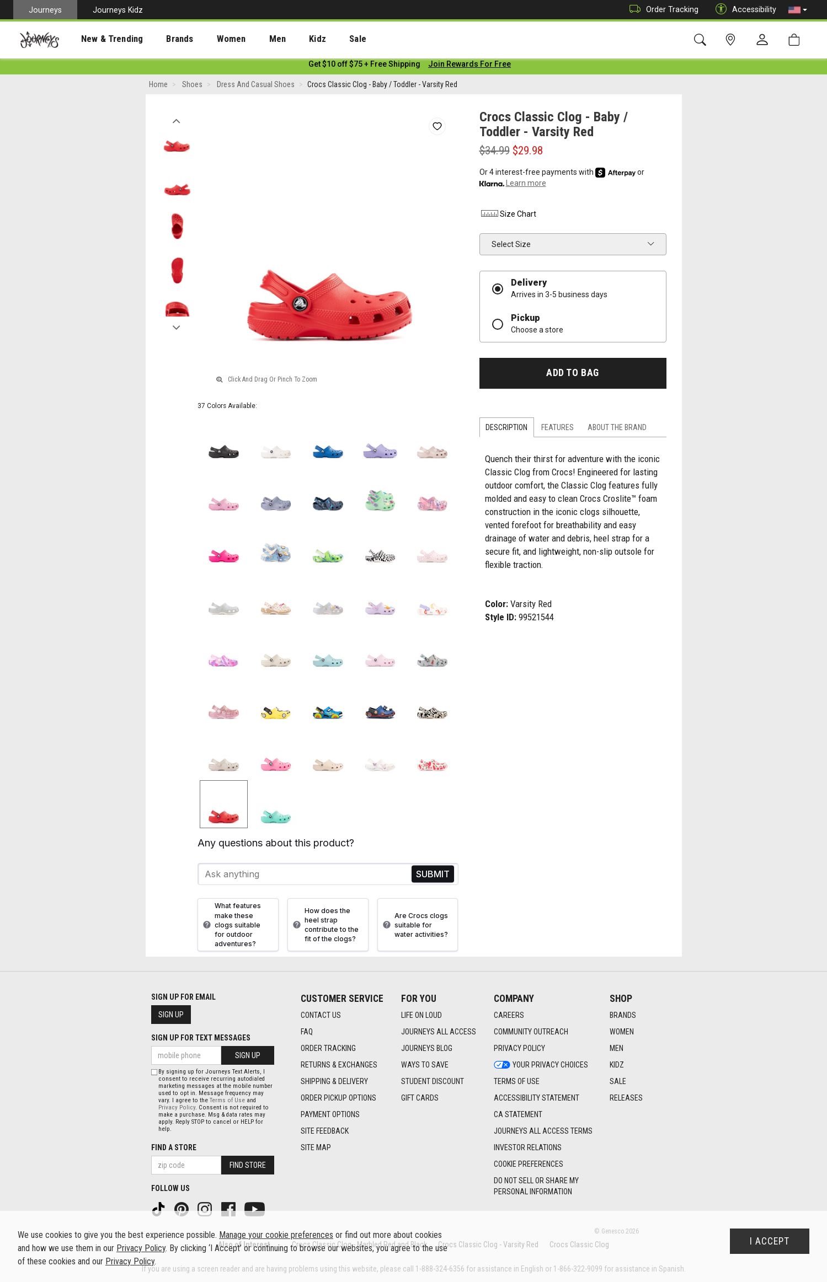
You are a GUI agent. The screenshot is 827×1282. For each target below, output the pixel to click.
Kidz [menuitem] (283, 39)
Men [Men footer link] (616, 1048)
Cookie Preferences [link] (528, 1164)
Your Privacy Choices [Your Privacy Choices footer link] (541, 1065)
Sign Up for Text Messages (200, 1037)
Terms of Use (227, 1100)
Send (433, 876)
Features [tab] (557, 429)
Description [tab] (506, 429)
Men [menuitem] (248, 39)
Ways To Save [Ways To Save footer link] (425, 1065)
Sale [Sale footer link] (618, 1081)
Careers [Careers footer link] (509, 1015)
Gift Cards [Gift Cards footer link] (420, 1098)
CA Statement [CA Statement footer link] (518, 1115)
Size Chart (507, 216)
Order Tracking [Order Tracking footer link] (328, 1048)
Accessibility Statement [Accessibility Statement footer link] (536, 1098)
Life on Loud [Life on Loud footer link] (421, 1015)
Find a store (173, 1147)
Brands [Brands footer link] (623, 1015)
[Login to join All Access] (364, 66)
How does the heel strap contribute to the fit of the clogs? (324, 927)
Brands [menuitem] (162, 39)
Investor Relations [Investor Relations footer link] (528, 1148)
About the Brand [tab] (617, 429)
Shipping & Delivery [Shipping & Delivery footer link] (334, 1081)
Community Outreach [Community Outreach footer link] (531, 1032)
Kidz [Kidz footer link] (617, 1065)
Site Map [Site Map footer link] (316, 1148)
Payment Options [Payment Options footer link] (330, 1115)
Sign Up (171, 1014)
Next (177, 327)
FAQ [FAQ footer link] (307, 1032)
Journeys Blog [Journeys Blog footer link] (426, 1048)
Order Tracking (661, 9)
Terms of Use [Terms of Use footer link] (517, 1081)
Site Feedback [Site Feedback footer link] (325, 1131)
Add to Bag (572, 374)
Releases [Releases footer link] (626, 1098)
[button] (798, 10)
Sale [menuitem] (319, 39)
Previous (177, 120)
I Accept (769, 1241)
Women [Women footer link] (622, 1032)
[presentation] (102, 39)
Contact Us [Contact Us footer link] (321, 1015)
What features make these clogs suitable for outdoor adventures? (230, 927)
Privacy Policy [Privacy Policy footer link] (519, 1048)
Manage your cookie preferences (276, 1235)
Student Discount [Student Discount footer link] (432, 1081)
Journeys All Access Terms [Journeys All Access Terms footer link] (543, 1131)
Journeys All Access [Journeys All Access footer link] (438, 1032)
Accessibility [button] (743, 9)
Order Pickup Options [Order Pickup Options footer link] (338, 1098)
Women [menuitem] (208, 39)
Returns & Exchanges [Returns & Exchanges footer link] (339, 1065)
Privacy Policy (176, 1107)
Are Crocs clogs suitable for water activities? (414, 927)
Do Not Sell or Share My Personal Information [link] (536, 1187)
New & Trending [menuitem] (101, 39)
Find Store (248, 1165)
